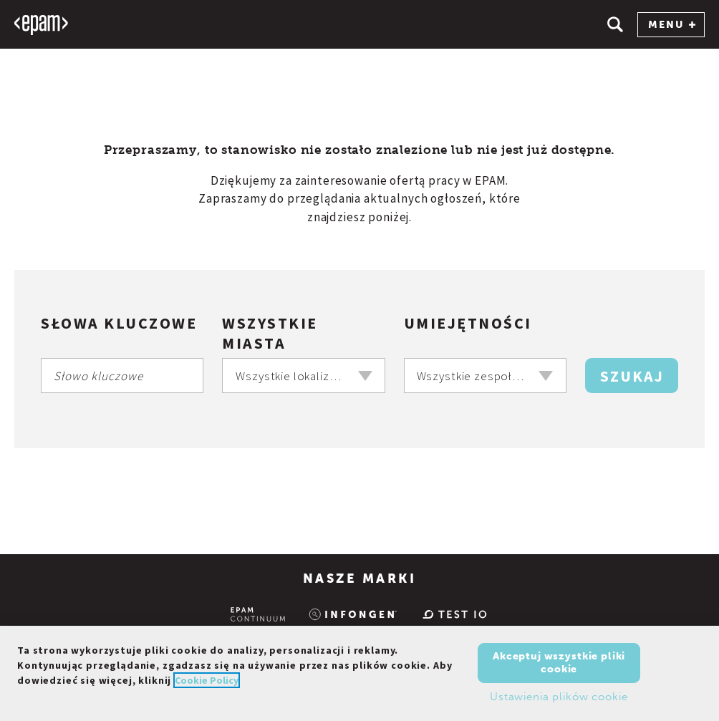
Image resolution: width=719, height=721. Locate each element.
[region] (359, 673)
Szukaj (632, 376)
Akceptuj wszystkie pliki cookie (559, 662)
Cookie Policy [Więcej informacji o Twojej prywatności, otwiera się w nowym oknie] (206, 680)
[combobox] (303, 375)
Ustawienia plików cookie (558, 696)
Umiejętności (468, 323)
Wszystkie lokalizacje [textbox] (294, 376)
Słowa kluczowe (119, 323)
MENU (671, 25)
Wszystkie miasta (270, 333)
